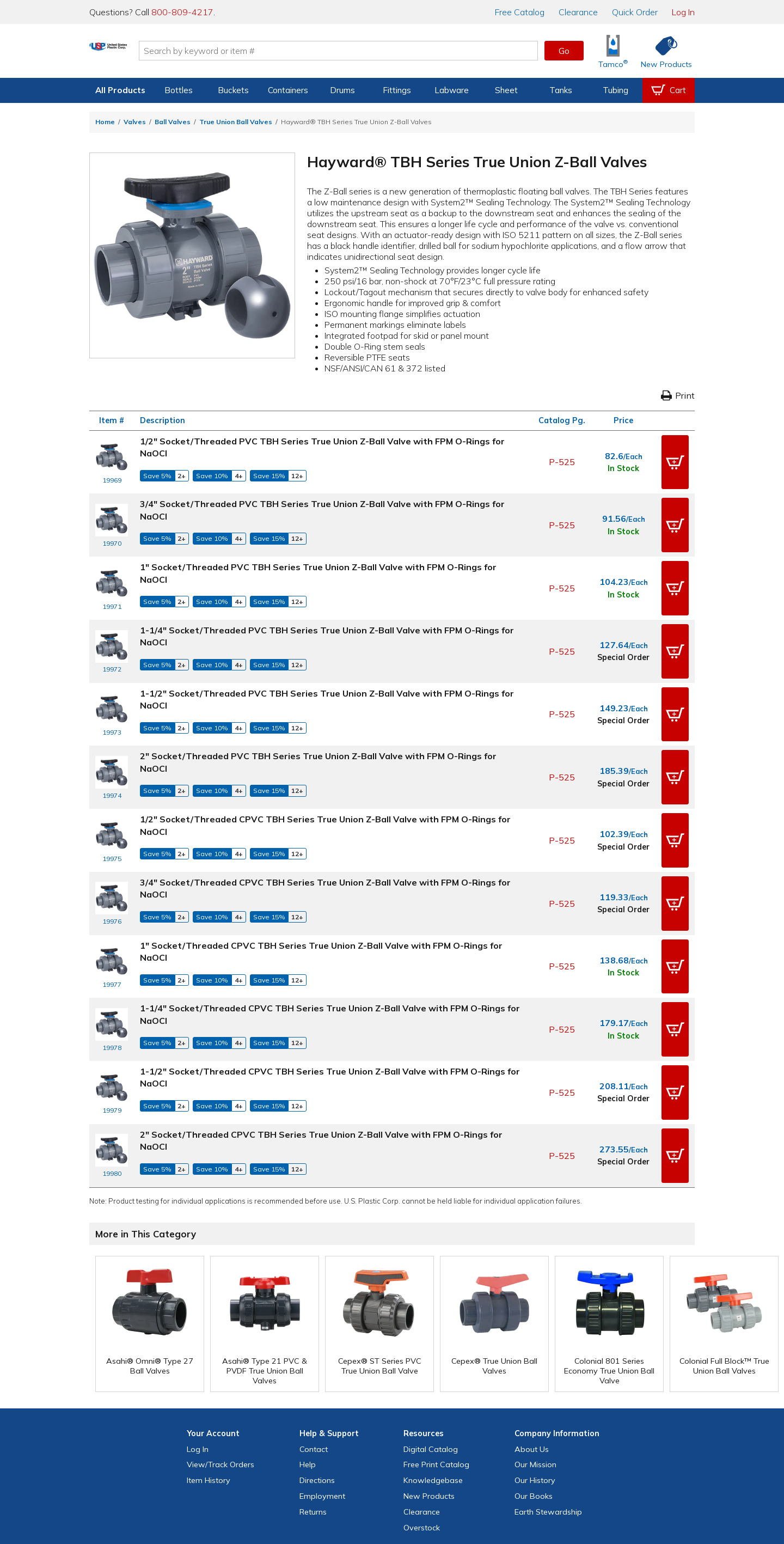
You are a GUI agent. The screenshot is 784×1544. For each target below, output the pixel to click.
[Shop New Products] (662, 51)
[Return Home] (153, 53)
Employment (322, 1401)
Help (307, 1369)
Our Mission (535, 1369)
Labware (451, 90)
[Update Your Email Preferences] (451, 1477)
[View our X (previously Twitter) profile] (357, 1477)
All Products (120, 90)
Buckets (233, 90)
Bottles (178, 90)
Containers (288, 90)
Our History (534, 1385)
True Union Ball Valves (235, 122)
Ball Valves (173, 122)
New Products (429, 1401)
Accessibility (419, 1499)
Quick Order (635, 12)
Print (678, 395)
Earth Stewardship (548, 1416)
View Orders (220, 1369)
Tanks (560, 90)
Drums (342, 90)
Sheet (506, 90)
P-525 (562, 458)
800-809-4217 (182, 12)
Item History (208, 1385)
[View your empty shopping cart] (668, 90)
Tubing (615, 90)
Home (105, 122)
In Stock (623, 464)
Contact (313, 1354)
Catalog (519, 12)
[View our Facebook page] (334, 1477)
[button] (675, 458)
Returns (313, 1416)
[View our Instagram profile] (380, 1477)
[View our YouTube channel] (404, 1477)
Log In (683, 12)
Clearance (578, 12)
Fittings (397, 90)
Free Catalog (436, 1369)
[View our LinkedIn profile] (427, 1477)
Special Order (623, 629)
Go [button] (564, 50)
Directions (317, 1385)
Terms (384, 1499)
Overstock (421, 1432)
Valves (135, 122)
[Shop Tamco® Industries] (613, 51)
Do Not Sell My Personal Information (392, 1515)
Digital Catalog (430, 1354)
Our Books (533, 1401)
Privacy (356, 1499)
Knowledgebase (433, 1385)
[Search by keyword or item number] (384, 50)
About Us (531, 1354)
